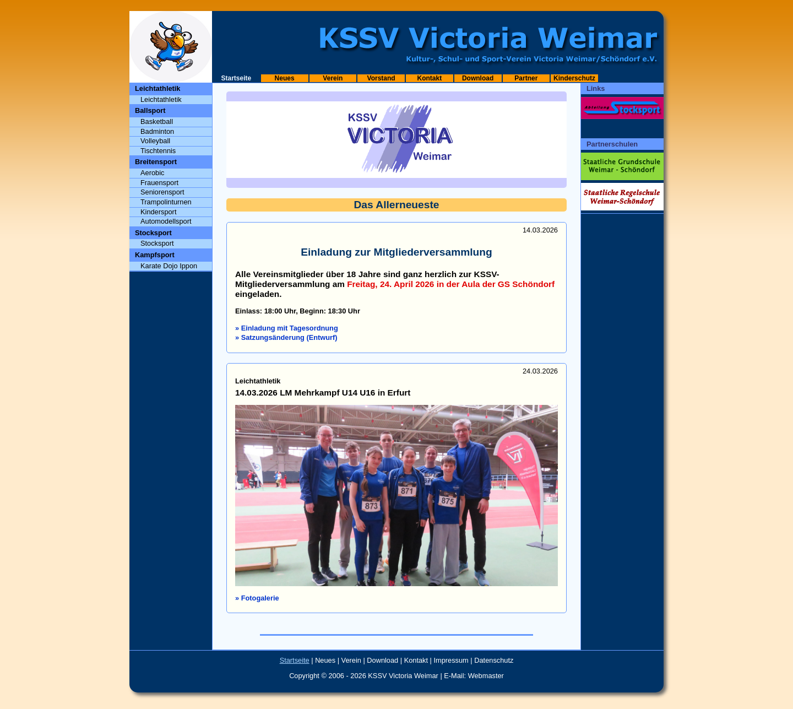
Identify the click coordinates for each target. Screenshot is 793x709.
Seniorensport (162, 192)
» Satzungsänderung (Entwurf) (286, 337)
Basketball (156, 121)
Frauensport (159, 182)
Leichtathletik (161, 99)
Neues (285, 78)
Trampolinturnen (166, 202)
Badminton (157, 131)
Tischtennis (158, 151)
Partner (525, 78)
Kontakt (429, 78)
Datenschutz (493, 660)
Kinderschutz (574, 78)
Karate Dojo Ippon (168, 266)
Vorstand (381, 78)
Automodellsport (165, 221)
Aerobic (152, 173)
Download (477, 78)
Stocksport (156, 243)
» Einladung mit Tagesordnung (286, 328)
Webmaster (486, 676)
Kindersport (158, 212)
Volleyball (155, 141)
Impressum (451, 660)
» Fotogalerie (257, 598)
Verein (333, 78)
